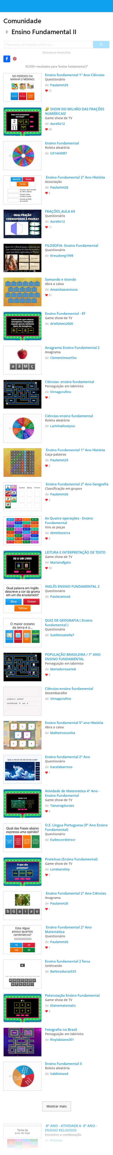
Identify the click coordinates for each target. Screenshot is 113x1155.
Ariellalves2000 (61, 323)
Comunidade (22, 21)
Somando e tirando (60, 279)
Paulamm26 (59, 187)
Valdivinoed (59, 1074)
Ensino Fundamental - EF (65, 313)
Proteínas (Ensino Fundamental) (71, 859)
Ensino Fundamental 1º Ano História (75, 450)
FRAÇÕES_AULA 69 (60, 211)
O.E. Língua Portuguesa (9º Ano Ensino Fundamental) (76, 827)
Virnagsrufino (60, 392)
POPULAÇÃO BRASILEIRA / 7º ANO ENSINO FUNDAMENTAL (73, 656)
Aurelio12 (57, 123)
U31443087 (58, 153)
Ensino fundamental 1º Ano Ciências (74, 75)
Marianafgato (60, 562)
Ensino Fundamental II (44, 32)
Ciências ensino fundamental (69, 416)
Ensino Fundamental (62, 143)
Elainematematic (63, 1005)
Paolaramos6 (60, 596)
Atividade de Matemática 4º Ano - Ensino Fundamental (73, 793)
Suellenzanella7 (62, 635)
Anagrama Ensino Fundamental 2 (72, 347)
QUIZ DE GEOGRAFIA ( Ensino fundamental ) (69, 622)
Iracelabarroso (61, 767)
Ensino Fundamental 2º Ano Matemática (68, 929)
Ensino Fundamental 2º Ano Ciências (75, 893)
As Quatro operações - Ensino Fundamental (69, 520)
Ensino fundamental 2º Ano (67, 756)
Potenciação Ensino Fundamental (72, 995)
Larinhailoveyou (62, 426)
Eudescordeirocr (62, 839)
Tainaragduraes (62, 805)
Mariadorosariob (63, 669)
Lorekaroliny (60, 869)
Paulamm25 (59, 85)
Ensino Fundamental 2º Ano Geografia (76, 484)
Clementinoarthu (63, 358)
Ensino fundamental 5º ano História (74, 722)
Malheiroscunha (62, 733)
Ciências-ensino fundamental (69, 688)
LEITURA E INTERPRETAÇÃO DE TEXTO (75, 552)
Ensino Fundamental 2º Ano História (75, 177)
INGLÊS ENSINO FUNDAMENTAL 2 (72, 586)
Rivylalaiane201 (62, 1039)
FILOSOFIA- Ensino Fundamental (71, 245)
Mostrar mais (57, 1106)
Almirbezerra (60, 533)
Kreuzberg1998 (61, 255)
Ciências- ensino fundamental (69, 381)
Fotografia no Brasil (61, 1029)
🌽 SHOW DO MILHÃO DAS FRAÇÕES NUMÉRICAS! (75, 111)
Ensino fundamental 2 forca (67, 961)
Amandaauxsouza (64, 289)
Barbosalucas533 (63, 971)
